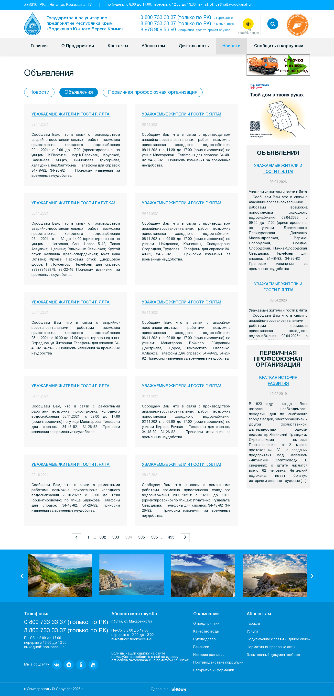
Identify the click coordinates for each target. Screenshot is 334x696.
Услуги (252, 631)
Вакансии (201, 647)
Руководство (204, 639)
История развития (209, 655)
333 (115, 537)
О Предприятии (77, 46)
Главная (39, 46)
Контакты (118, 46)
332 (102, 537)
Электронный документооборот (274, 655)
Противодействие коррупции (218, 662)
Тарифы (253, 623)
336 (154, 537)
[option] (60, 575)
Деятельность (194, 46)
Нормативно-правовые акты (271, 647)
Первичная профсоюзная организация (152, 92)
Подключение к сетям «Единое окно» (278, 639)
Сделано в (160, 689)
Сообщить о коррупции (278, 46)
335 (141, 537)
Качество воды (206, 631)
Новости (231, 46)
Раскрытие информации (213, 670)
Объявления (79, 92)
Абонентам (153, 46)
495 (171, 537)
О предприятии (206, 623)
